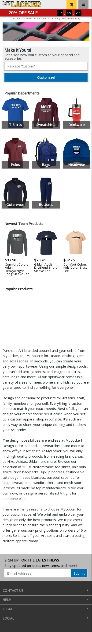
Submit (79, 573)
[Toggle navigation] (83, 4)
